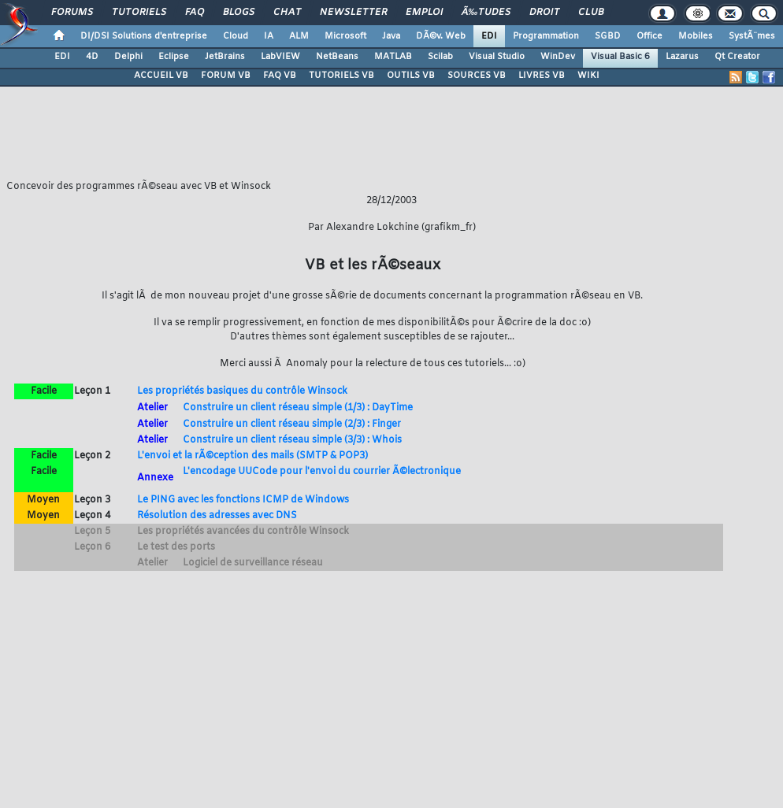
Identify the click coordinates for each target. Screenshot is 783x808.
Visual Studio (497, 56)
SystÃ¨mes (752, 36)
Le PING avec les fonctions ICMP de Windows (243, 500)
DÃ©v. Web (441, 36)
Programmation (546, 36)
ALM (299, 36)
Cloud (235, 36)
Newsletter (353, 12)
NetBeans (337, 56)
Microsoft (345, 36)
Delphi (128, 56)
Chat (287, 12)
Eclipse (173, 56)
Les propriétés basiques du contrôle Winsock (242, 391)
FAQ (195, 12)
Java (391, 36)
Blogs (238, 12)
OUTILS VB (411, 75)
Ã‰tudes (486, 12)
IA (268, 36)
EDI (489, 36)
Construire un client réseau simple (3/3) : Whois (292, 440)
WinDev (557, 56)
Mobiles (695, 36)
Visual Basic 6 (620, 56)
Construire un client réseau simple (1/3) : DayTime (298, 408)
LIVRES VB (541, 75)
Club (591, 12)
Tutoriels (139, 12)
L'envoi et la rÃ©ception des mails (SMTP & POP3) (252, 456)
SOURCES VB (476, 75)
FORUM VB (225, 75)
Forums (72, 12)
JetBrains (225, 56)
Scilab (440, 56)
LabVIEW (280, 56)
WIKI (588, 75)
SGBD (608, 36)
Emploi (424, 12)
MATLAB (393, 56)
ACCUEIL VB (161, 75)
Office (649, 36)
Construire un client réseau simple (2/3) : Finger (292, 424)
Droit (544, 12)
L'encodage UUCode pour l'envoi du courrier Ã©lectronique (322, 471)
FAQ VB (279, 75)
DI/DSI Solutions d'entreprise (143, 36)
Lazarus (682, 56)
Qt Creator (737, 56)
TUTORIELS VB (341, 75)
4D (92, 56)
